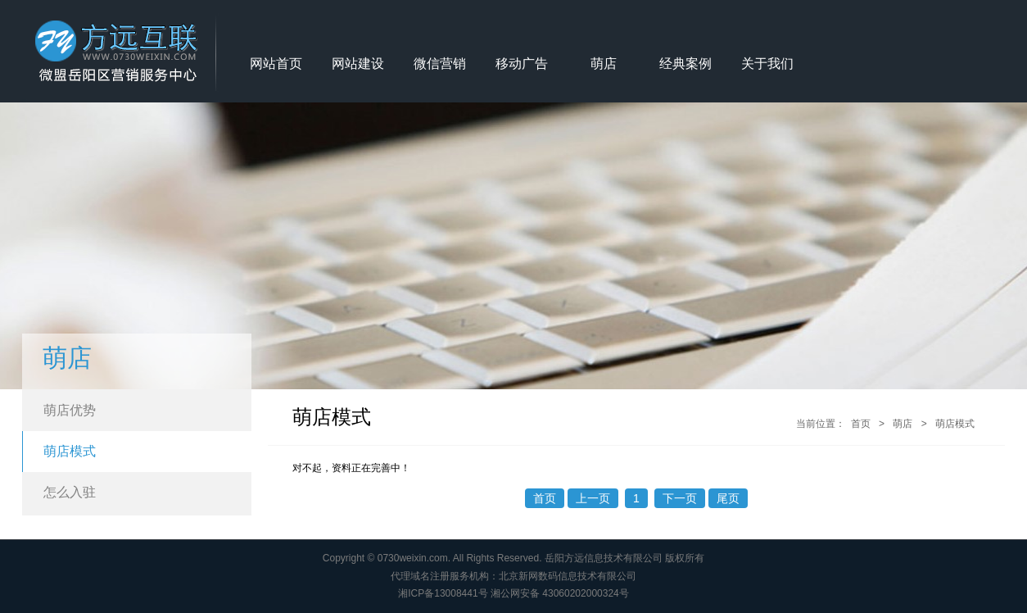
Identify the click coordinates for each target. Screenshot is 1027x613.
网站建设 (358, 63)
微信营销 (440, 63)
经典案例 (685, 63)
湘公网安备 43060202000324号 (560, 593)
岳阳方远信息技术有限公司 (604, 558)
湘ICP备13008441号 (442, 593)
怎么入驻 (69, 492)
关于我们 (767, 63)
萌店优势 (69, 410)
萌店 (603, 63)
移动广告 (521, 63)
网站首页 (276, 63)
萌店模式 (69, 451)
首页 (861, 423)
